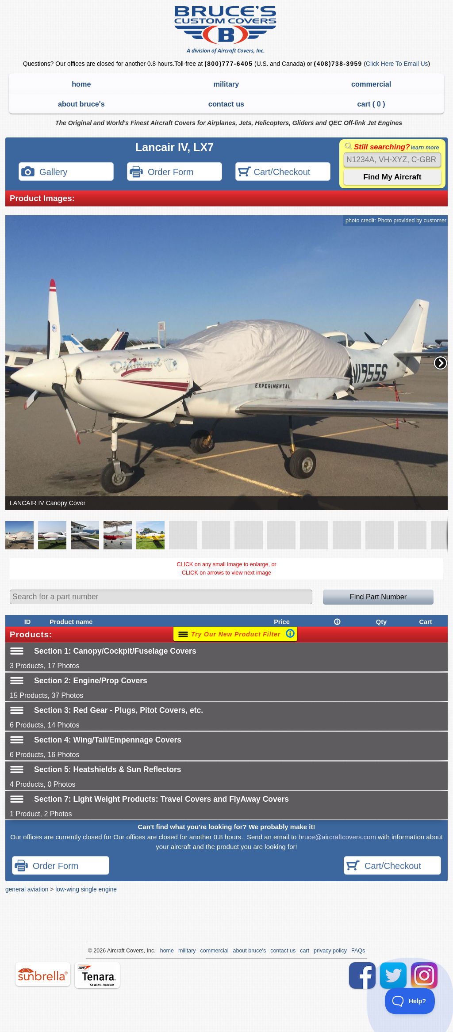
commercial (371, 84)
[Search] (392, 159)
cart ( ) (371, 104)
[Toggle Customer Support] (410, 1001)
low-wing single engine (86, 889)
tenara (97, 975)
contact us (226, 104)
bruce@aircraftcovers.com (337, 837)
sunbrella (42, 974)
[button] (441, 363)
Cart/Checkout (274, 172)
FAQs (358, 951)
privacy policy (330, 951)
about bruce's (81, 104)
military (226, 84)
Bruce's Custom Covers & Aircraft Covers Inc (227, 29)
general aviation (26, 889)
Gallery (44, 172)
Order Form (161, 172)
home (81, 84)
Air (110, 951)
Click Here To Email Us (397, 64)
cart (304, 951)
